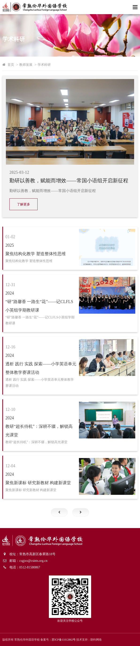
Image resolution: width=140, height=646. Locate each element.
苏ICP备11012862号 (64, 639)
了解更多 (23, 204)
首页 (11, 64)
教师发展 (25, 64)
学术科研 (44, 64)
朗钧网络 (96, 639)
